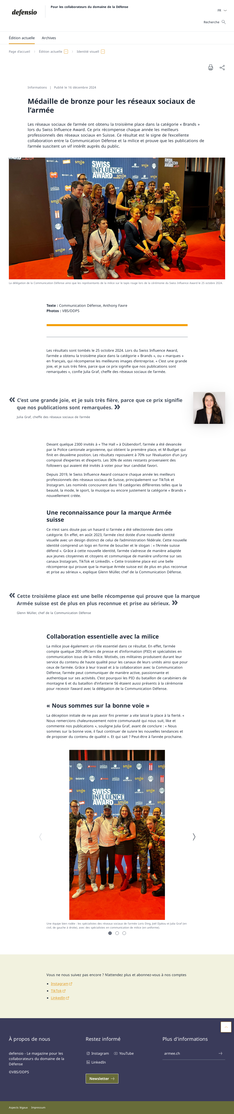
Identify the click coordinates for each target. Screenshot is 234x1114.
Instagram (59, 983)
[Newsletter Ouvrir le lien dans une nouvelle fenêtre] (102, 1078)
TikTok (56, 990)
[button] (21, 38)
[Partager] (222, 67)
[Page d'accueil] (19, 51)
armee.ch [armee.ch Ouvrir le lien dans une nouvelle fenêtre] (193, 1053)
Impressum (38, 1107)
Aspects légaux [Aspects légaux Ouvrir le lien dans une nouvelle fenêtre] (18, 1107)
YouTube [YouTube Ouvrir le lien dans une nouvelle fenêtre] (123, 1053)
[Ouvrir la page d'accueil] (68, 15)
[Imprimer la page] (210, 67)
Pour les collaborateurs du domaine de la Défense (89, 7)
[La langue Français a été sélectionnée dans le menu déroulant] (221, 10)
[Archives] (49, 38)
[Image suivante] (194, 836)
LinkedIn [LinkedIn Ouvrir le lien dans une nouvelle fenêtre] (96, 1062)
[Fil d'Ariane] (115, 51)
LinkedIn (58, 997)
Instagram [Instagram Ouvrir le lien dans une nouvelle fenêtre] (97, 1053)
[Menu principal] (113, 38)
